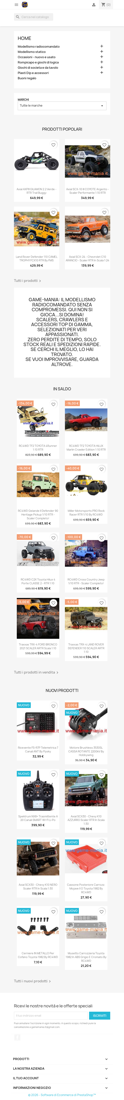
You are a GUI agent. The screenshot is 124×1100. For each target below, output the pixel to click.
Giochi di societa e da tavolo (38, 68)
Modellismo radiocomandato (39, 47)
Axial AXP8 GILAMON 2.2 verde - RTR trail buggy (36, 191)
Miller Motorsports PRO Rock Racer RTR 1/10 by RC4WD (86, 512)
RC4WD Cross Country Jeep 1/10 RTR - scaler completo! (86, 581)
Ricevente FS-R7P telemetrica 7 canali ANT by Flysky (38, 749)
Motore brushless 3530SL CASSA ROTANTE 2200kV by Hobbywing (86, 751)
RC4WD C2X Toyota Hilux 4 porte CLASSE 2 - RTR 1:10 (38, 581)
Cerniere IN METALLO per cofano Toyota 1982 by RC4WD (38, 955)
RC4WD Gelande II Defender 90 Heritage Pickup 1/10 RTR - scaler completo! (38, 514)
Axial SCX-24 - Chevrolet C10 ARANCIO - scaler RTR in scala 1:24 (87, 258)
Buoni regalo (27, 78)
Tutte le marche (62, 105)
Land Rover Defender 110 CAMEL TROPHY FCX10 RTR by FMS (36, 258)
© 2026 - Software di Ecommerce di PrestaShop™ (62, 1095)
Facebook (17, 1037)
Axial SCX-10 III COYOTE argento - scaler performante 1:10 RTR (87, 191)
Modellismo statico (32, 52)
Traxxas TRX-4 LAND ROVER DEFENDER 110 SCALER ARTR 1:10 (86, 648)
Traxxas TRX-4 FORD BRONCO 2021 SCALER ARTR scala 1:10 (38, 646)
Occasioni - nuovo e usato (36, 57)
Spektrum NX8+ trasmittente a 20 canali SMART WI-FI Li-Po (38, 818)
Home (24, 38)
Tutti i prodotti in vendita (37, 672)
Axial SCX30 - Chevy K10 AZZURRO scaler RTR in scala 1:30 (86, 820)
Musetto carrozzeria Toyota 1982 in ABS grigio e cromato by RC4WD (86, 957)
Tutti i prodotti (28, 281)
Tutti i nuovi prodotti (33, 981)
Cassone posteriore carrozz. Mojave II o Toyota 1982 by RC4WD (86, 888)
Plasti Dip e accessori (33, 73)
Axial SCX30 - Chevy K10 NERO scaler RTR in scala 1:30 (38, 886)
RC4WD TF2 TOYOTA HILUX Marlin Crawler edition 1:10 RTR (86, 447)
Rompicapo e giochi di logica (38, 62)
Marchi (23, 100)
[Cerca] (33, 17)
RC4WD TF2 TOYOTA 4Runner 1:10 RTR (38, 447)
